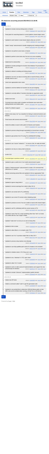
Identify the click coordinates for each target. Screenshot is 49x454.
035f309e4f (32, 263)
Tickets (40, 12)
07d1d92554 (32, 127)
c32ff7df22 (32, 42)
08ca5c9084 (32, 84)
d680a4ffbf (32, 179)
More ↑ (3, 24)
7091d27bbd (29, 154)
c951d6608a (32, 158)
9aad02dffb (32, 222)
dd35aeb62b (32, 175)
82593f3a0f (32, 226)
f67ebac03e (32, 67)
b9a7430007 (32, 73)
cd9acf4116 (32, 254)
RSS (13, 301)
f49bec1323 (32, 232)
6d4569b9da (32, 53)
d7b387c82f (32, 164)
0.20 (45, 154)
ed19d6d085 (32, 259)
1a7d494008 (32, 285)
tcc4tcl (19, 2)
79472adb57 (32, 104)
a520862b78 (32, 169)
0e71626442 (32, 78)
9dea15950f (32, 95)
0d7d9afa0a (32, 293)
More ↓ (3, 297)
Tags (33, 12)
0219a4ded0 (32, 274)
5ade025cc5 (32, 268)
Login (44, 10)
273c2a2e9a (32, 193)
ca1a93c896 (32, 150)
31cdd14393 (32, 204)
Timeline (11, 12)
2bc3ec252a (32, 47)
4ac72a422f (32, 210)
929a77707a (32, 237)
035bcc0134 (32, 99)
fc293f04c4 (32, 132)
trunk (44, 31)
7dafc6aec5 (32, 31)
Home (4, 12)
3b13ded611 (32, 36)
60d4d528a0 (32, 108)
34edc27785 (32, 248)
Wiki (46, 12)
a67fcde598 (32, 243)
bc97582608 (32, 182)
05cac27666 (32, 121)
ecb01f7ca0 (32, 217)
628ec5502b (32, 62)
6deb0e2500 (32, 137)
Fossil (9, 301)
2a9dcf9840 (32, 280)
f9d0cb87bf (32, 188)
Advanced (5, 15)
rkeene (39, 31)
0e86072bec (32, 58)
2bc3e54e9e (32, 115)
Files (18, 12)
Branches (26, 12)
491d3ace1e (32, 89)
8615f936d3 (32, 145)
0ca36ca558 (32, 199)
